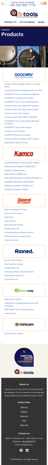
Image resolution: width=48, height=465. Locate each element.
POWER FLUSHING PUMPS (16, 189)
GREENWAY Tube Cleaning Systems (19, 310)
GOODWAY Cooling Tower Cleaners (18, 98)
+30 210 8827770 (28, 441)
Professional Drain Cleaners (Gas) (17, 236)
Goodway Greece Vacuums (14, 131)
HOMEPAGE (5, 30)
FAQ (24, 421)
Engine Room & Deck (13, 299)
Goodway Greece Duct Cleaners (16, 113)
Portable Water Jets (11, 229)
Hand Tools (8, 217)
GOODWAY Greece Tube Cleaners (18, 127)
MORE (41, 22)
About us (24, 407)
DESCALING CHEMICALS (15, 174)
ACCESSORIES (27, 22)
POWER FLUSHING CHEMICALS (18, 186)
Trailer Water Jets (11, 240)
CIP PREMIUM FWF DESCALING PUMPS (21, 163)
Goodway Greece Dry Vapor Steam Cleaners (21, 109)
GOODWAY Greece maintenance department (21, 94)
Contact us (24, 416)
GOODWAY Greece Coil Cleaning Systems (21, 102)
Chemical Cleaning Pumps (14, 170)
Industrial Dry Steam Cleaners (16, 143)
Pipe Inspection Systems (13, 225)
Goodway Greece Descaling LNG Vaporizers (21, 106)
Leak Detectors (10, 221)
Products (24, 412)
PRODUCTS (10, 22)
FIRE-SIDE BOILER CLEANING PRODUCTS (23, 178)
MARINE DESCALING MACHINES (19, 182)
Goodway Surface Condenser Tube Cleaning (21, 139)
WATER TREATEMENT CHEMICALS (19, 167)
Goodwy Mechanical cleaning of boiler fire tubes (23, 90)
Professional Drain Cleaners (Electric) (19, 232)
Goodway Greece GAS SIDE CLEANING (20, 117)
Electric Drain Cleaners (13, 213)
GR (42, 3)
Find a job (24, 425)
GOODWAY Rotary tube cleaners (17, 135)
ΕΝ (45, 3)
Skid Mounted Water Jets (14, 275)
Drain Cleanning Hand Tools (15, 209)
